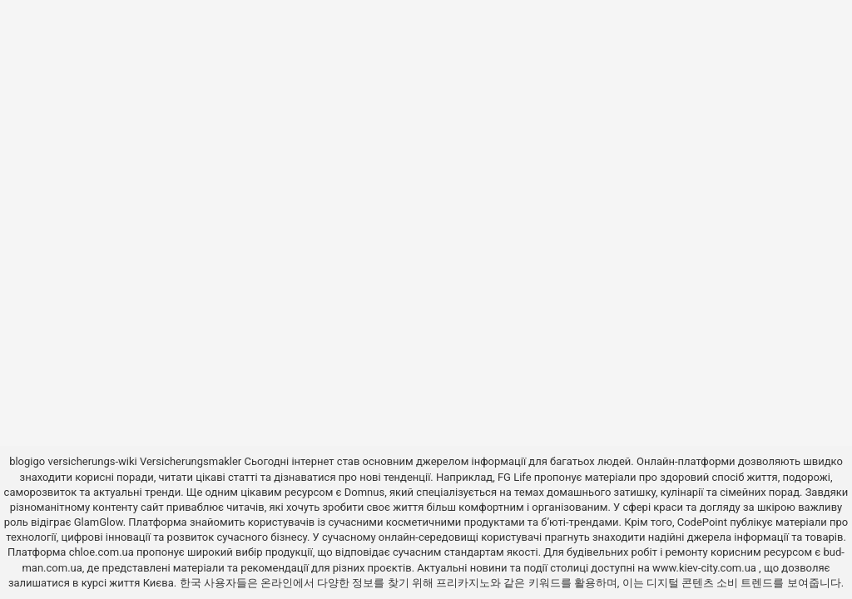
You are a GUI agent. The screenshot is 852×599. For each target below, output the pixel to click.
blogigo (27, 461)
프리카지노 (463, 583)
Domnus (364, 492)
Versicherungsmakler (190, 461)
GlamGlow (98, 522)
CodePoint (702, 522)
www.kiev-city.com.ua (705, 568)
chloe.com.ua (101, 552)
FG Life (515, 477)
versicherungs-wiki (91, 461)
